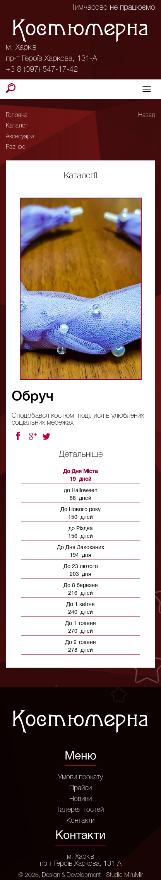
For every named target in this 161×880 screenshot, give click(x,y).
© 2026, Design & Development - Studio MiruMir (80, 875)
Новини (80, 799)
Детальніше (81, 454)
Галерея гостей (81, 810)
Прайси (80, 788)
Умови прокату (80, 777)
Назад (146, 115)
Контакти (80, 821)
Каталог (17, 126)
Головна (16, 115)
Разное (15, 147)
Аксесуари (20, 136)
